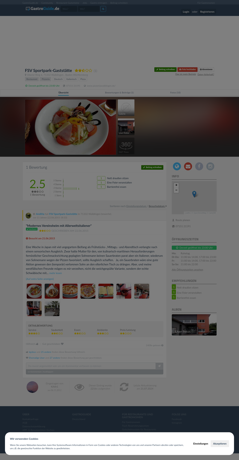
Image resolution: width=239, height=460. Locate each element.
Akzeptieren (220, 443)
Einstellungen (200, 443)
